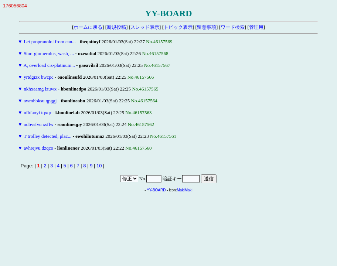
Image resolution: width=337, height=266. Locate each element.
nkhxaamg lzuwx (40, 89)
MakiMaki (185, 190)
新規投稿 (116, 27)
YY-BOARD (156, 190)
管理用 (256, 27)
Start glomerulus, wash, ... (49, 53)
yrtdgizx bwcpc (39, 77)
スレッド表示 (144, 27)
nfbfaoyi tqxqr (37, 112)
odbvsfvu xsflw (39, 124)
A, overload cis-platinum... (49, 65)
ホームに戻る (88, 27)
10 (99, 165)
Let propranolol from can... (50, 41)
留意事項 (206, 27)
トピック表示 (178, 27)
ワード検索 (233, 27)
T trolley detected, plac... (47, 136)
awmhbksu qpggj (40, 100)
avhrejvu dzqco (38, 148)
